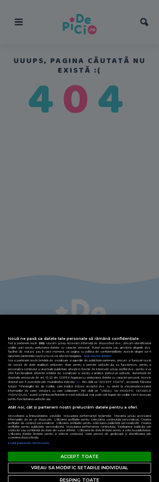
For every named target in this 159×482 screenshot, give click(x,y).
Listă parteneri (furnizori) (28, 443)
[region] (79, 398)
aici (78, 382)
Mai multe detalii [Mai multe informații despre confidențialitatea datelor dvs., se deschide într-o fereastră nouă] (98, 356)
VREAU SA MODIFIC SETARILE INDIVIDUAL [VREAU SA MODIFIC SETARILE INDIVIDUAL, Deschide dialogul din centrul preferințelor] (79, 467)
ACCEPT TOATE (79, 456)
